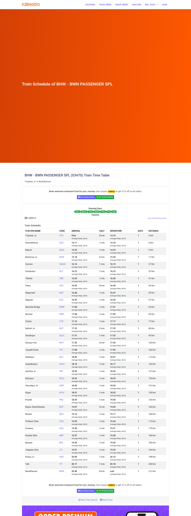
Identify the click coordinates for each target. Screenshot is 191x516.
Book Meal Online (86, 197)
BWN (61, 471)
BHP (61, 407)
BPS (61, 442)
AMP (61, 385)
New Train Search (88, 500)
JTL (61, 450)
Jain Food (136, 5)
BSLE (61, 378)
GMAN (62, 264)
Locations (90, 5)
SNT (61, 371)
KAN (61, 457)
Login (164, 5)
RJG (61, 300)
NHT (61, 328)
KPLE (61, 392)
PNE (61, 400)
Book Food (106, 500)
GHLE (62, 364)
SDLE (61, 335)
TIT (60, 464)
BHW (61, 257)
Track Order (105, 5)
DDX (61, 242)
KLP (61, 271)
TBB (61, 278)
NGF (61, 293)
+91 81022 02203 (105, 197)
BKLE (61, 250)
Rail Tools (150, 5)
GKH (61, 428)
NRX (61, 435)
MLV (61, 357)
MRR (61, 314)
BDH (61, 414)
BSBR (61, 307)
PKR (61, 285)
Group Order (121, 5)
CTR (61, 321)
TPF (61, 350)
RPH (61, 342)
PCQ (61, 421)
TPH (61, 235)
